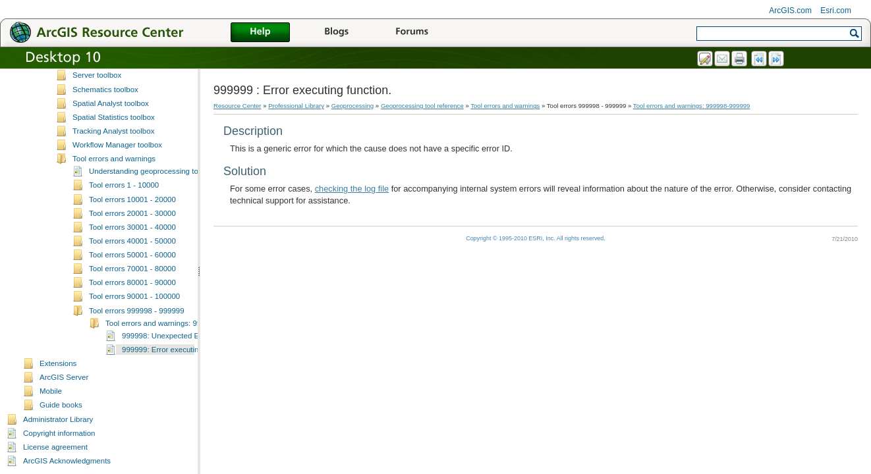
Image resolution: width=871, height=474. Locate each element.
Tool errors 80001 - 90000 (132, 282)
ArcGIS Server (64, 377)
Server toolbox (96, 75)
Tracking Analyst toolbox (113, 131)
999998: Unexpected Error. (167, 336)
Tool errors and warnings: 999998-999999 (175, 323)
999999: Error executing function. (178, 350)
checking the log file (352, 189)
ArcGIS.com (790, 10)
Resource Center (237, 105)
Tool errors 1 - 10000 (124, 185)
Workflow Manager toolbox (117, 145)
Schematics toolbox (105, 89)
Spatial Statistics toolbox (113, 117)
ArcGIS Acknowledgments (67, 461)
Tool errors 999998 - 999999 (136, 311)
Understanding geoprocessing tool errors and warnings (181, 171)
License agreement (55, 447)
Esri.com (835, 10)
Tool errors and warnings (113, 159)
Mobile (51, 391)
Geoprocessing (352, 105)
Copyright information (59, 433)
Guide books (61, 405)
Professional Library (296, 105)
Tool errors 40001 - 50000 (132, 241)
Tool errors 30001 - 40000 (132, 227)
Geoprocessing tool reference (422, 105)
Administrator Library (58, 419)
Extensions (58, 363)
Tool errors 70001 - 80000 (132, 269)
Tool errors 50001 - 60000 (132, 255)
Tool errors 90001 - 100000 (134, 296)
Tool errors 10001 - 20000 (132, 199)
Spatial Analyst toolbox (110, 103)
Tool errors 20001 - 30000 (132, 213)
